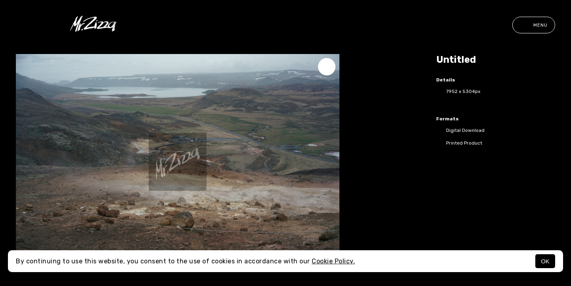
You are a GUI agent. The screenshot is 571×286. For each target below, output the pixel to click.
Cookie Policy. (333, 261)
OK (545, 261)
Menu (534, 25)
